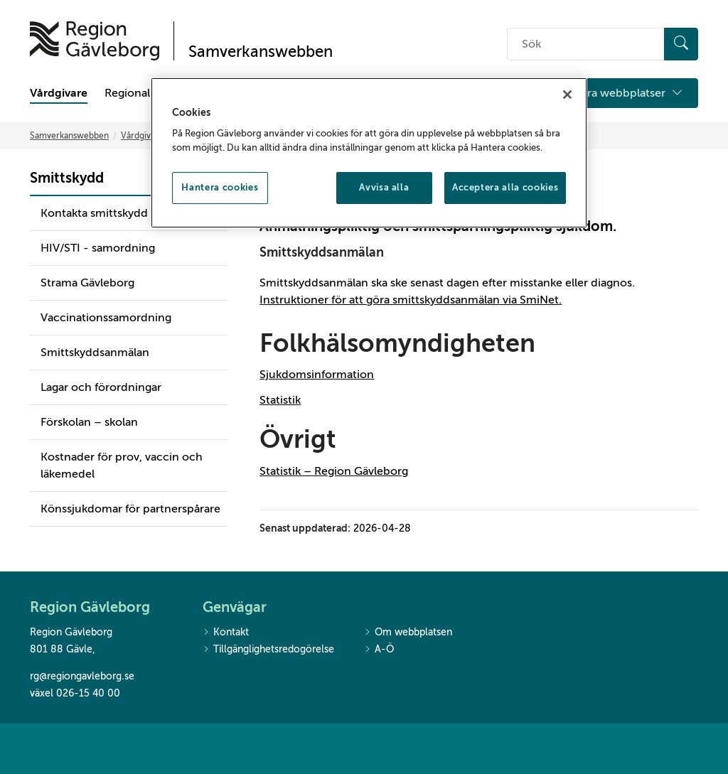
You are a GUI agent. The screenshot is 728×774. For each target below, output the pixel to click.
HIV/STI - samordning (98, 248)
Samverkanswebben (69, 136)
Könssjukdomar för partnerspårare (130, 508)
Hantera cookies (219, 187)
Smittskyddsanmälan (95, 352)
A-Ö (379, 650)
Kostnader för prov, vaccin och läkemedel (122, 465)
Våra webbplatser (628, 93)
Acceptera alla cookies (505, 187)
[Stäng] (567, 94)
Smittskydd (67, 178)
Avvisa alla (384, 187)
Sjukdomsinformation (316, 374)
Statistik (280, 400)
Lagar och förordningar (101, 387)
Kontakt (226, 633)
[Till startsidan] (94, 40)
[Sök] (681, 44)
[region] (369, 152)
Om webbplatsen (408, 633)
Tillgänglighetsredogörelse (268, 650)
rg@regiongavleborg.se (82, 676)
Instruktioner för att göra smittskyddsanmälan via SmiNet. (410, 300)
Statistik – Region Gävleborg (333, 471)
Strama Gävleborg (87, 282)
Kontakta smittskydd (94, 213)
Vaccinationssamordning (106, 317)
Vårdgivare (58, 93)
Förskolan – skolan (89, 422)
